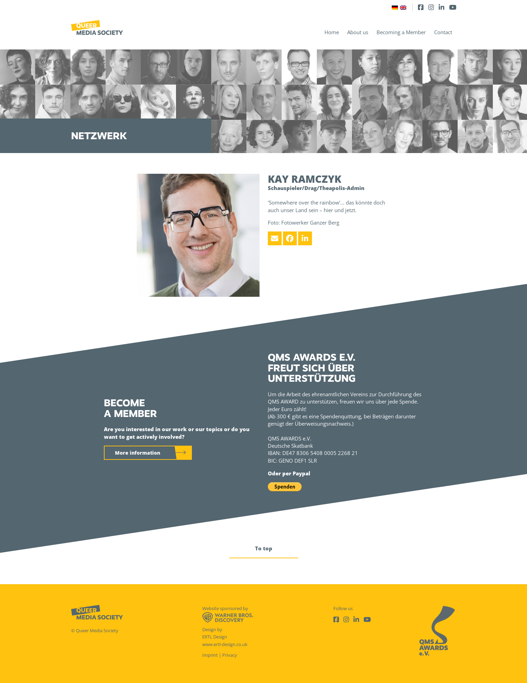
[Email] (275, 238)
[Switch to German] (395, 7)
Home (331, 32)
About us (357, 32)
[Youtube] (452, 7)
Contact (443, 32)
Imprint (210, 655)
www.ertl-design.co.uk (224, 644)
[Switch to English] (403, 7)
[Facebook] (420, 7)
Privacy (229, 655)
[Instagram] (431, 7)
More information (137, 452)
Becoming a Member (401, 32)
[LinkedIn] (441, 7)
